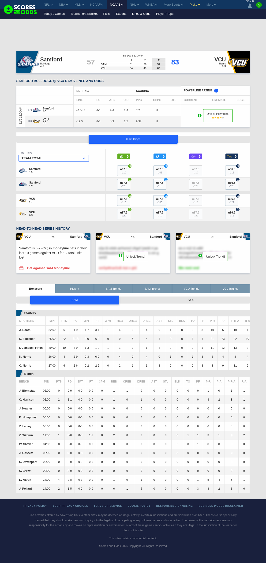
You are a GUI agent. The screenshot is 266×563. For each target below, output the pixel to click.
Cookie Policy (139, 506)
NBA (63, 4)
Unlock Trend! (135, 256)
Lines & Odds (141, 13)
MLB (79, 4)
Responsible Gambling (174, 506)
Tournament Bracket (83, 13)
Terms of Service (108, 506)
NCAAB (116, 4)
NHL (134, 4)
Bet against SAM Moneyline (48, 268)
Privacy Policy (35, 506)
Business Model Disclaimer (221, 506)
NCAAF (96, 4)
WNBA (151, 4)
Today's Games (54, 13)
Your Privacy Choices (70, 506)
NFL (48, 4)
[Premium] (259, 6)
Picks (107, 13)
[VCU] (46, 119)
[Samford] (48, 108)
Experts (121, 13)
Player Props (164, 13)
